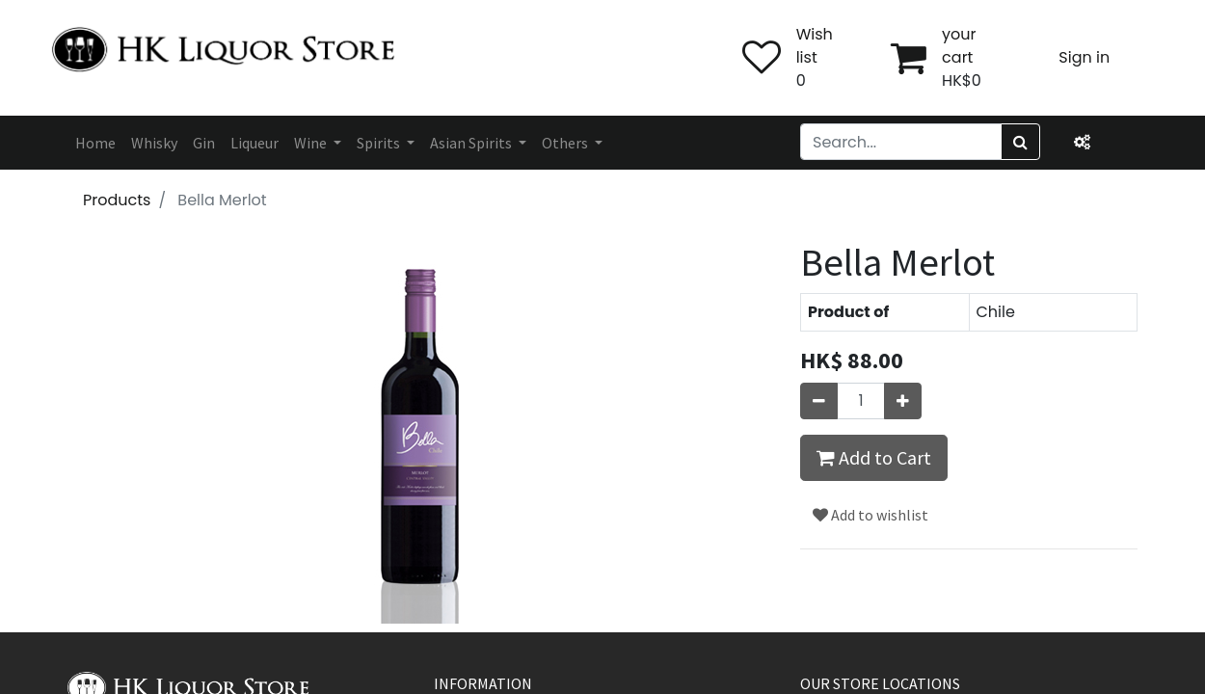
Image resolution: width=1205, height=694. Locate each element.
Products (116, 200)
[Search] (1020, 141)
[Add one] (903, 401)
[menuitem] (95, 142)
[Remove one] (819, 401)
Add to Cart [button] (874, 457)
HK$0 (961, 80)
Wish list (814, 45)
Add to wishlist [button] (870, 514)
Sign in (1084, 57)
